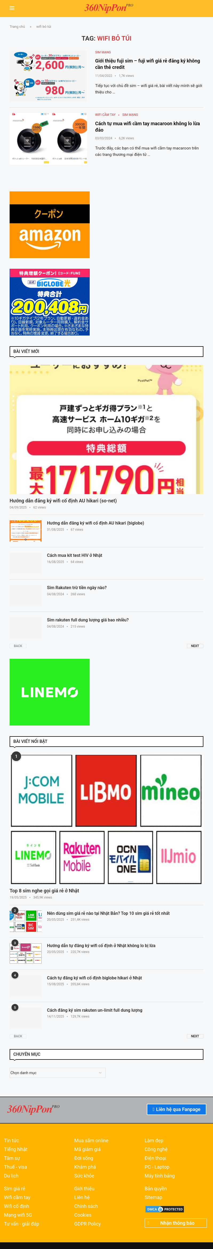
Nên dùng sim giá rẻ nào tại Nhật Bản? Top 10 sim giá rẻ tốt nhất (108, 913)
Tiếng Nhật (15, 1149)
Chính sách (86, 1206)
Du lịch (11, 1175)
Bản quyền (156, 1188)
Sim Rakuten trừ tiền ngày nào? (77, 587)
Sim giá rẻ (14, 1188)
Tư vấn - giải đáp (21, 1224)
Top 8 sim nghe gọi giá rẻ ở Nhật (44, 890)
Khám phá (85, 1167)
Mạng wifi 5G (18, 1215)
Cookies (83, 1215)
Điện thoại (155, 1158)
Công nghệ (156, 1149)
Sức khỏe (84, 1175)
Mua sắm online (91, 1140)
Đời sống (83, 1158)
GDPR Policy (87, 1224)
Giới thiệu (84, 1188)
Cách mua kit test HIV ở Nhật (74, 555)
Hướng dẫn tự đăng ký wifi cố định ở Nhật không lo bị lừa (101, 945)
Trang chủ (17, 27)
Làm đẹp (154, 1140)
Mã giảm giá (87, 1149)
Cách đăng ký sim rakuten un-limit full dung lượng (94, 1010)
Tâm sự (12, 1158)
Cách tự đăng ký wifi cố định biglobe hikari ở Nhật (94, 977)
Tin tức (11, 1140)
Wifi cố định (16, 1206)
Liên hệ (81, 1197)
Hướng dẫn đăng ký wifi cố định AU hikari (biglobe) (95, 523)
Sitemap (153, 1197)
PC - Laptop (157, 1167)
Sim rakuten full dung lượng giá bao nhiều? (88, 619)
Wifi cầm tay (17, 1197)
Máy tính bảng (160, 1175)
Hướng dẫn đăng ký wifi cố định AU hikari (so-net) (63, 500)
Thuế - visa (15, 1167)
